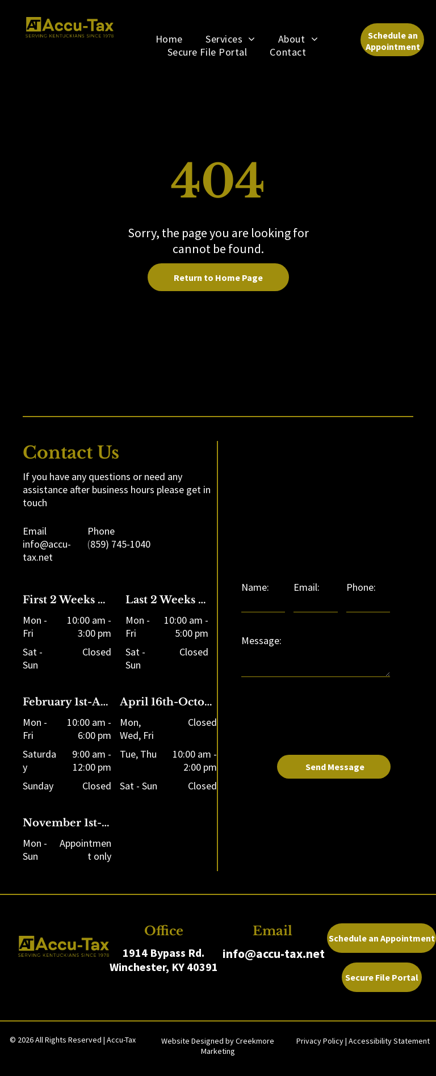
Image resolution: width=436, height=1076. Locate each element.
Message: (261, 640)
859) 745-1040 (120, 543)
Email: (307, 587)
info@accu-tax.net (47, 550)
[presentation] (327, 721)
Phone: (361, 587)
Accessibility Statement (389, 1041)
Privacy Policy (319, 1041)
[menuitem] (169, 38)
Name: (255, 587)
